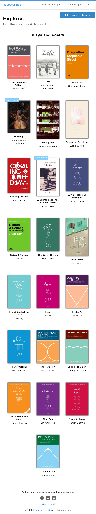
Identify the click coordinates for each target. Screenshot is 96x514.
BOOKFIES (13, 4)
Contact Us (48, 504)
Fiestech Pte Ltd (41, 510)
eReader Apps (75, 4)
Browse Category (77, 15)
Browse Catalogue (51, 4)
